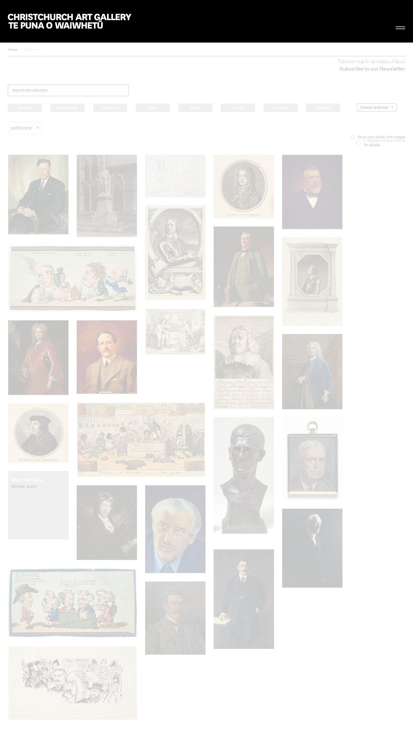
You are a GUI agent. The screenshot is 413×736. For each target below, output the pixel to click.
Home (12, 49)
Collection (32, 49)
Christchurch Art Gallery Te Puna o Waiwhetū (69, 21)
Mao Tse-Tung (27, 479)
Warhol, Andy (24, 486)
